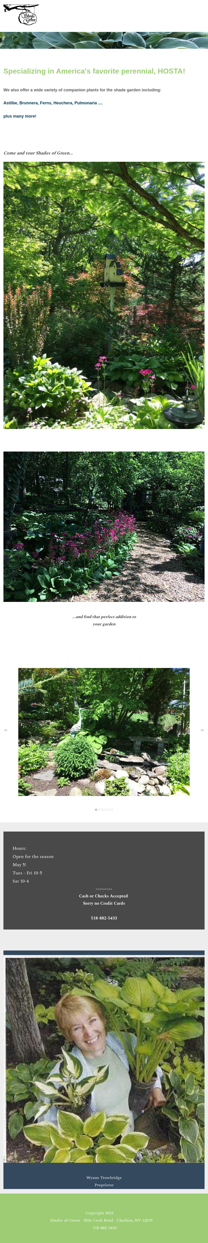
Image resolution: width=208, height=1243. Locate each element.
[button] (6, 730)
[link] (104, 165)
